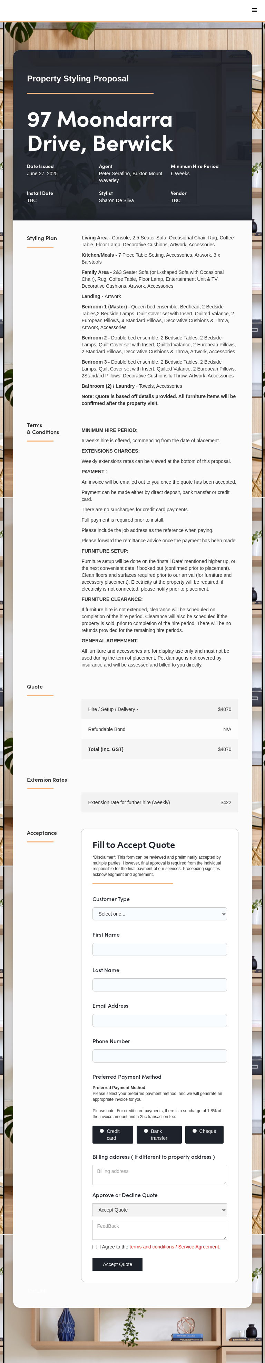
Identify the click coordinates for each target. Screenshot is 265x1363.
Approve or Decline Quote (125, 1194)
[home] (58, 10)
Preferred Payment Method (126, 1076)
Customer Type (111, 898)
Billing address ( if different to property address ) (153, 1156)
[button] (254, 10)
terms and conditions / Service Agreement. (174, 1247)
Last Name (105, 969)
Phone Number (111, 1040)
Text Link (36, 1290)
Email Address (110, 1005)
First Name (106, 934)
